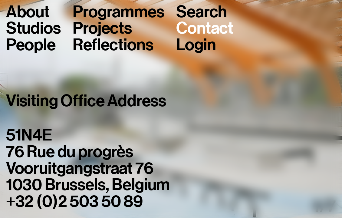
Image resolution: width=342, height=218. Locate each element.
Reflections (113, 45)
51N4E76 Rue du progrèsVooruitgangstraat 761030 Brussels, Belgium (88, 159)
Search (201, 12)
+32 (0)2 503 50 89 (74, 201)
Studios (33, 28)
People (31, 45)
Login (196, 45)
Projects (102, 28)
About (28, 12)
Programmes (118, 12)
